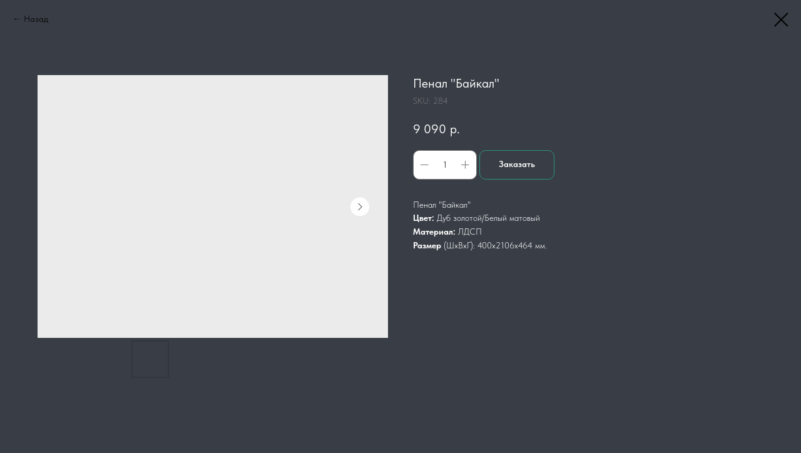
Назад (36, 19)
